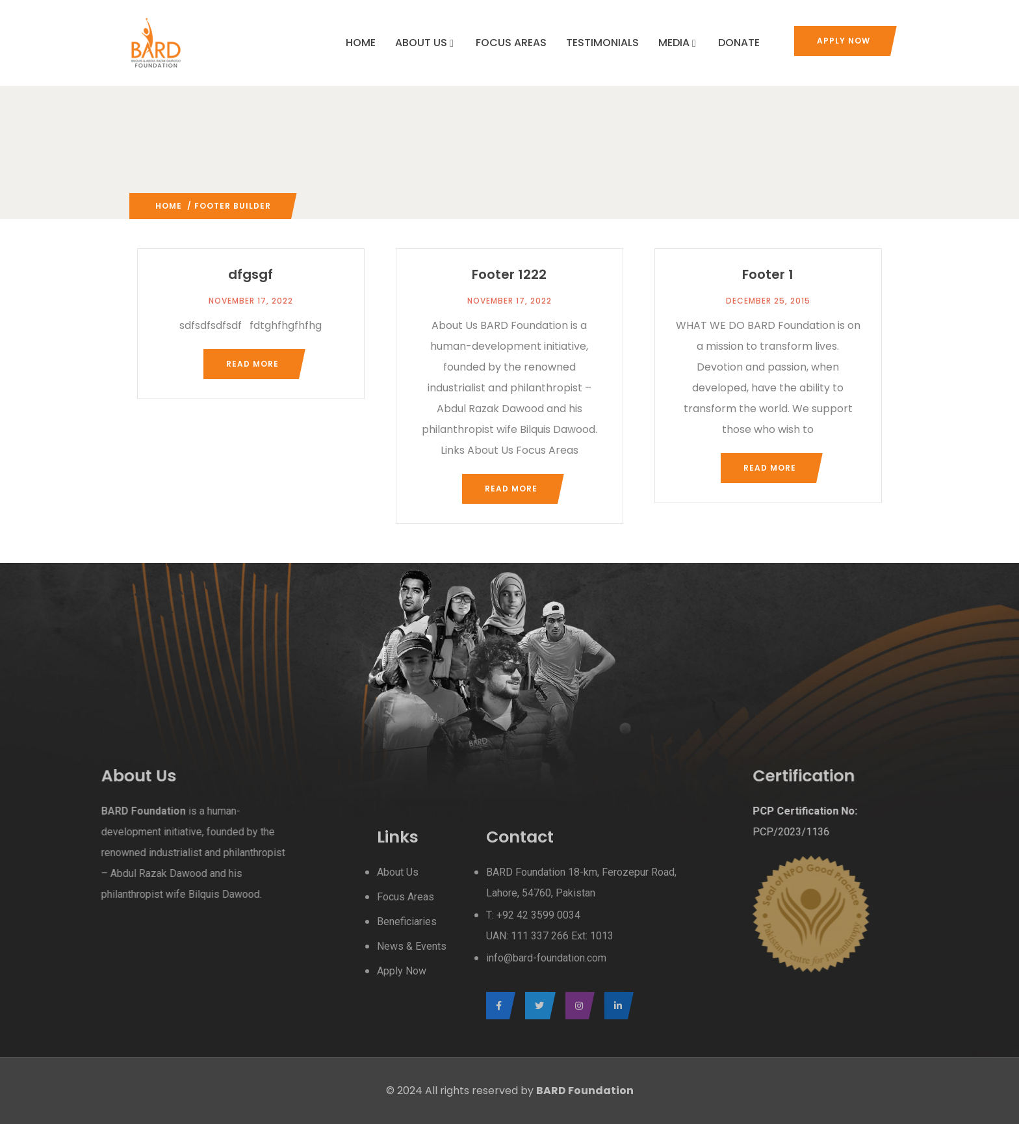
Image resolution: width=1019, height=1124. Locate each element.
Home (168, 205)
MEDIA (678, 42)
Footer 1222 (509, 274)
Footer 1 (767, 274)
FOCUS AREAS (511, 42)
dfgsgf (250, 274)
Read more (252, 363)
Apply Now (843, 40)
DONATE (739, 42)
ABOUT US (425, 42)
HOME (361, 42)
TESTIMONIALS (602, 42)
